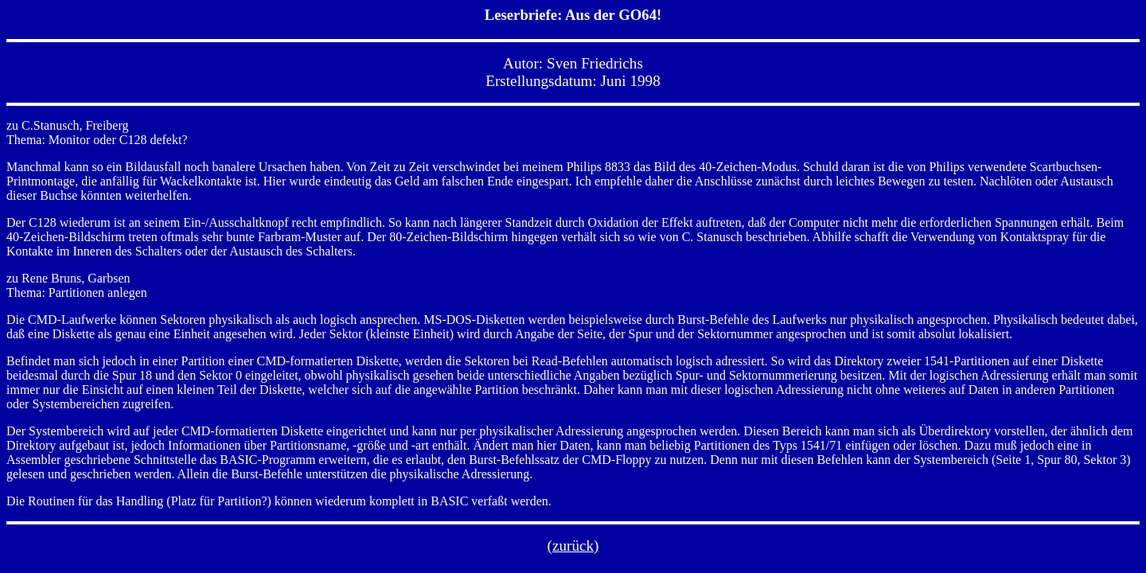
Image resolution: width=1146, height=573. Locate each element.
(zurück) (573, 545)
